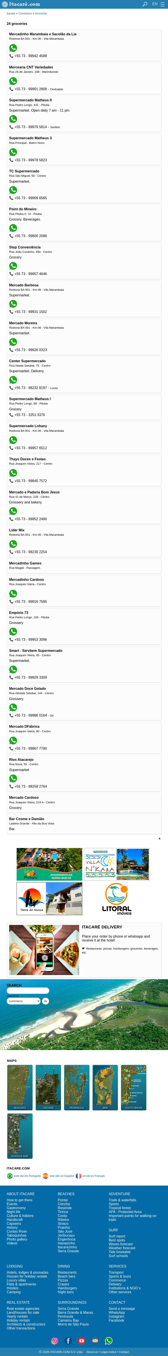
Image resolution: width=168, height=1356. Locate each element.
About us (92, 1352)
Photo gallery (17, 1239)
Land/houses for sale (23, 1312)
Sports (114, 1204)
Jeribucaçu (66, 1235)
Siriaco (63, 1223)
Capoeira (14, 1223)
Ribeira (63, 1220)
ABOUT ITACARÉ (21, 1194)
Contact (124, 1352)
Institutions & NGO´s (125, 1288)
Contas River (17, 1231)
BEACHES (66, 1194)
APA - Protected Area (125, 1212)
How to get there (19, 1200)
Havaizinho (66, 1243)
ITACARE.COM (18, 1168)
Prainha (64, 1227)
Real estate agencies (23, 1308)
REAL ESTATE (18, 1302)
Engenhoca (66, 1239)
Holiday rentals (18, 1320)
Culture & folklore (20, 1216)
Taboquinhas (17, 1235)
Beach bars (66, 1276)
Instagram (116, 1316)
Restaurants (67, 1272)
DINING (64, 1266)
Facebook (116, 1320)
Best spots (117, 1240)
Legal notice (108, 1352)
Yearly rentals (17, 1316)
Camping (14, 1292)
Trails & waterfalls (122, 1200)
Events (12, 1204)
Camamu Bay (68, 1320)
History (12, 1227)
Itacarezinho (67, 1247)
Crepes (63, 1284)
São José (65, 1231)
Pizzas (63, 1280)
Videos (12, 1243)
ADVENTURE (119, 1194)
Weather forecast (122, 1248)
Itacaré (11, 13)
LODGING (15, 1266)
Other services (120, 1292)
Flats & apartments (21, 1284)
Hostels (12, 1288)
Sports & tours (120, 1276)
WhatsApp (117, 1312)
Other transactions (21, 1328)
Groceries (41, 13)
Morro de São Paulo (73, 1324)
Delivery (115, 1284)
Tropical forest (120, 1208)
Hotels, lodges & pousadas (27, 1272)
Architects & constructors (26, 1324)
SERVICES (117, 1266)
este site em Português (24, 1176)
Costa (62, 1216)
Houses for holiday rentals (27, 1276)
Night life (13, 1212)
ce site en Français (90, 1176)
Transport (116, 1272)
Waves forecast (121, 1244)
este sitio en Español (58, 1176)
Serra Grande (68, 1251)
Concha (64, 1204)
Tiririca (63, 1212)
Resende (65, 1208)
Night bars (66, 1292)
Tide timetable (120, 1252)
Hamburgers (67, 1288)
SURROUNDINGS (72, 1302)
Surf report (117, 1236)
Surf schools (118, 1256)
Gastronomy (16, 1208)
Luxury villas (16, 1280)
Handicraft (15, 1220)
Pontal (63, 1200)
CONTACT (117, 1302)
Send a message (122, 1308)
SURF (113, 1230)
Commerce (25, 13)
